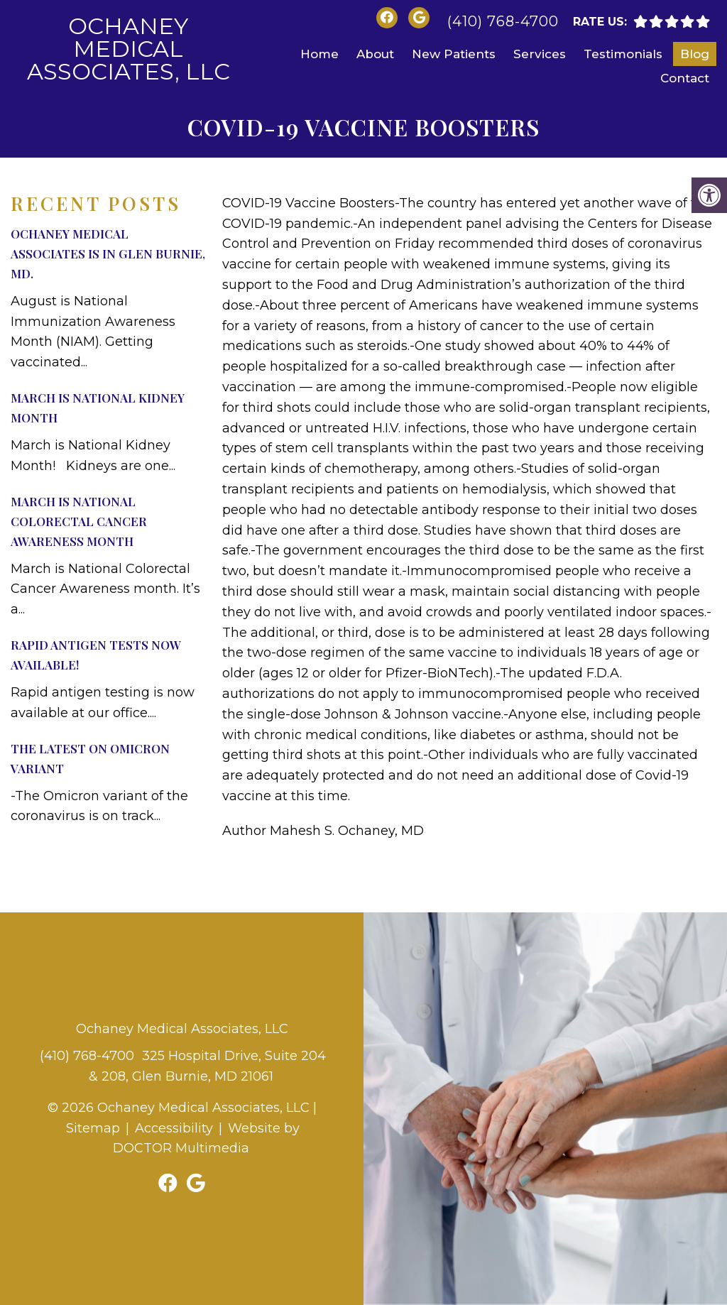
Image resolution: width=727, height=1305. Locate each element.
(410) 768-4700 (503, 21)
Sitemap (93, 1128)
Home (319, 54)
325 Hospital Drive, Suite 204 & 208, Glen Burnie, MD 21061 (208, 1066)
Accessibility (174, 1128)
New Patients (454, 54)
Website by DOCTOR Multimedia (206, 1138)
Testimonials (623, 54)
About (375, 54)
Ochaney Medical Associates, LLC (128, 49)
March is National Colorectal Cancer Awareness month (79, 521)
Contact (684, 78)
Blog (694, 54)
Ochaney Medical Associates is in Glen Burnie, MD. (108, 253)
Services (539, 54)
